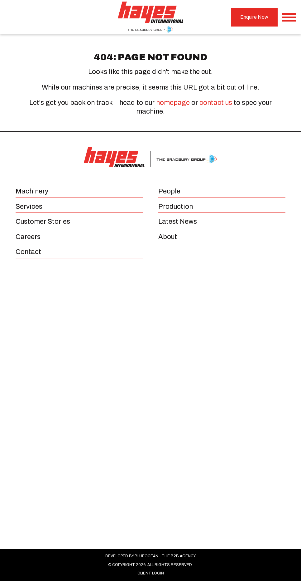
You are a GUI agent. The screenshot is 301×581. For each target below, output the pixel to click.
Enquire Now (254, 17)
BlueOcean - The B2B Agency (165, 556)
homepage (173, 102)
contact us (215, 102)
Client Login (150, 573)
